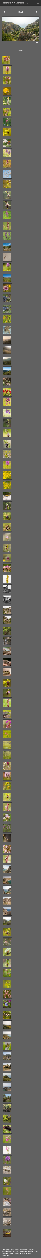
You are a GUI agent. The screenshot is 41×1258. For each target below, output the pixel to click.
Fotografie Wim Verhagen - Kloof (16, 3)
